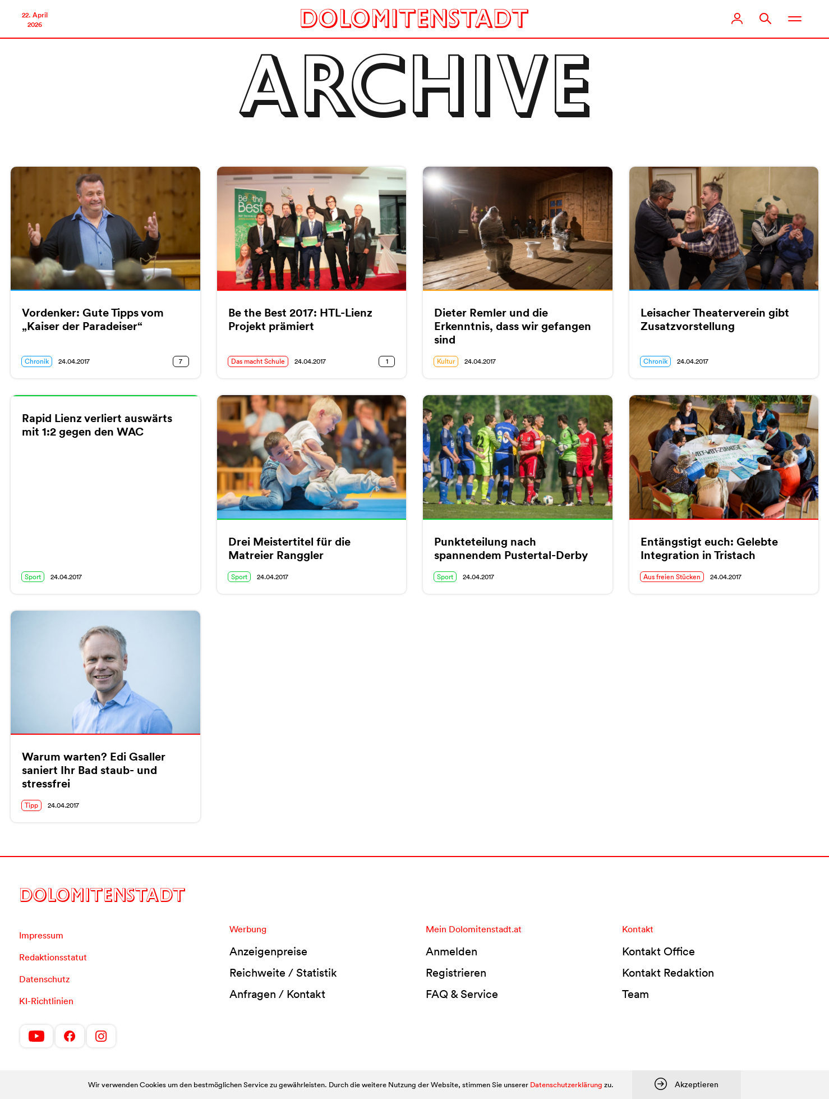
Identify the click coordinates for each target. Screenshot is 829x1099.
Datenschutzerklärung (566, 1084)
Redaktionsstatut (53, 957)
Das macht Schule (258, 361)
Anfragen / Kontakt (277, 994)
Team (635, 994)
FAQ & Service (462, 994)
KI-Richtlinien (46, 1000)
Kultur (446, 361)
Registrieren (456, 972)
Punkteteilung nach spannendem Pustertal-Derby (511, 548)
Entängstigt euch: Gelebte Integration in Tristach (709, 548)
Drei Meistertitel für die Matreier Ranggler (289, 548)
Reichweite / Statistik (283, 972)
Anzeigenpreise (268, 951)
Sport (33, 576)
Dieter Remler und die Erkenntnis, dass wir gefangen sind (512, 326)
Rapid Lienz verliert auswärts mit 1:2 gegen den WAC (97, 424)
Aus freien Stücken (672, 576)
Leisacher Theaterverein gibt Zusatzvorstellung (715, 319)
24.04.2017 (74, 361)
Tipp (31, 805)
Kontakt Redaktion (668, 972)
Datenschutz (44, 978)
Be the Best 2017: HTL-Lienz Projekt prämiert (300, 319)
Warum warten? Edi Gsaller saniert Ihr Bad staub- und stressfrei (93, 770)
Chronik (37, 361)
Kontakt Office (658, 951)
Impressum (41, 935)
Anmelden (451, 951)
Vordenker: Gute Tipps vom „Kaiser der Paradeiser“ (93, 319)
